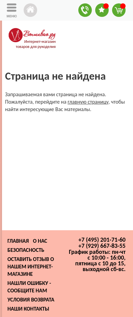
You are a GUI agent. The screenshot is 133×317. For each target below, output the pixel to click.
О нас (40, 241)
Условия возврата (30, 299)
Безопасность (25, 250)
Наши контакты (28, 309)
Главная (18, 241)
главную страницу (88, 102)
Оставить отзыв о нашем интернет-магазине (30, 266)
